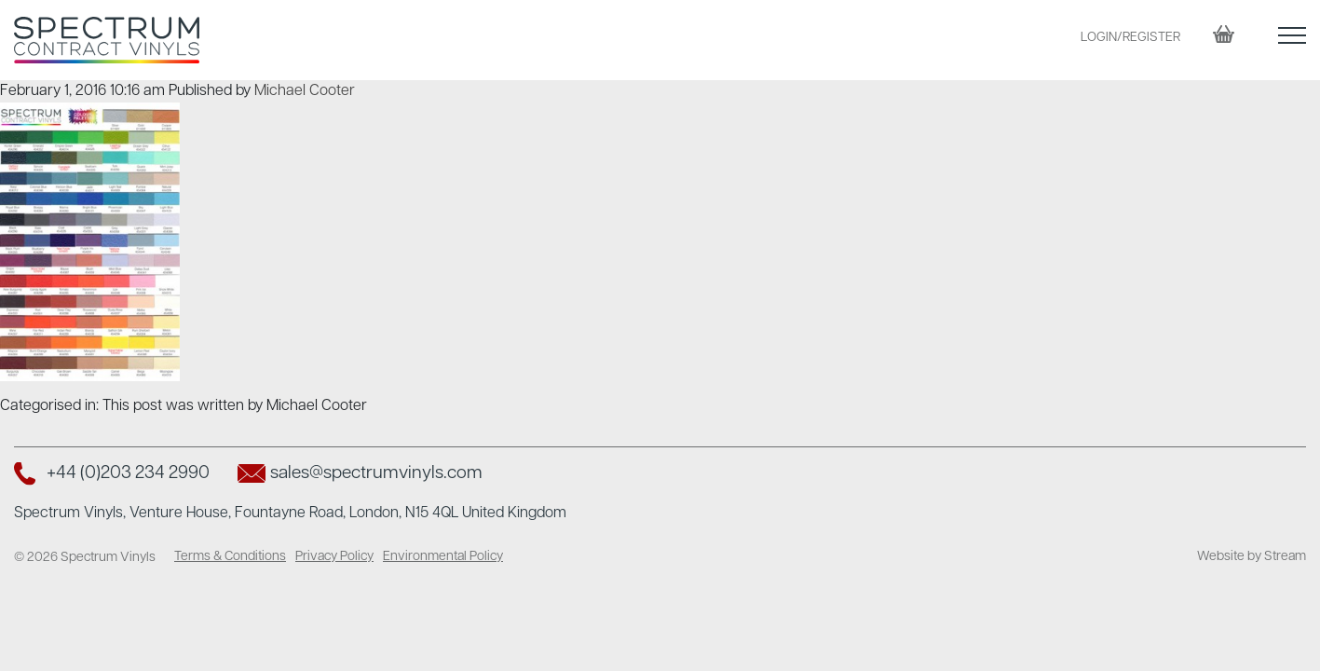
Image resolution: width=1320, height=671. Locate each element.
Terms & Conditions (230, 557)
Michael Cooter (304, 91)
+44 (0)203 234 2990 (128, 474)
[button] (1292, 39)
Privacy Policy (334, 557)
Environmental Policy (443, 557)
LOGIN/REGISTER (1130, 38)
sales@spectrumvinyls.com (376, 474)
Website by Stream (1251, 557)
